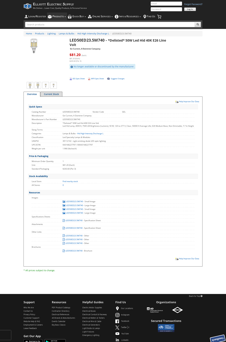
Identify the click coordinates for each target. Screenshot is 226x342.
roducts (59, 16)
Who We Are (29, 308)
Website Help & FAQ (32, 322)
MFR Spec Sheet (97, 78)
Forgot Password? (193, 4)
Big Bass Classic (59, 325)
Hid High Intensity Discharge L (93, 33)
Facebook (122, 321)
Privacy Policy (29, 315)
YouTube (122, 334)
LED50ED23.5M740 (73, 201)
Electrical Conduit (94, 315)
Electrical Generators (91, 325)
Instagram (122, 315)
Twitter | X (122, 328)
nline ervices (102, 16)
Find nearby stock (70, 181)
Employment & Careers (33, 325)
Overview (32, 94)
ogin (37, 16)
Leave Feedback (30, 328)
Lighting (51, 33)
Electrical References (60, 315)
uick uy (79, 16)
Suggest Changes (117, 78)
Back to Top (195, 296)
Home (29, 33)
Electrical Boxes (89, 311)
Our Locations (124, 309)
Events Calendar (58, 322)
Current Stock (51, 94)
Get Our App (32, 336)
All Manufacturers (63, 318)
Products (39, 33)
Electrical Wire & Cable (91, 322)
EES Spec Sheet (79, 78)
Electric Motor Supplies (92, 308)
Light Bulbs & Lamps (91, 328)
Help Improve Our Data (187, 101)
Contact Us (28, 311)
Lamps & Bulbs (66, 33)
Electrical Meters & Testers (93, 318)
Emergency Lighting (90, 335)
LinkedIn (122, 340)
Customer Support (31, 318)
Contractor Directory (60, 311)
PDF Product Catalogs (61, 308)
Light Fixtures (88, 332)
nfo (130, 16)
